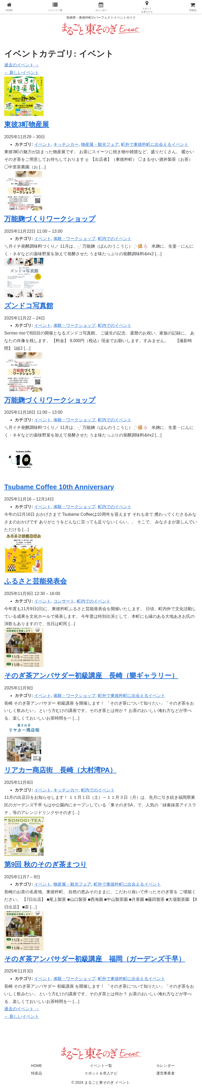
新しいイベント (21, 72)
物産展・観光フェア (100, 144)
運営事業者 (165, 1073)
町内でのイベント (115, 238)
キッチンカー (66, 144)
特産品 (36, 1073)
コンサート (63, 601)
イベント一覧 (101, 1066)
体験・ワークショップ (74, 238)
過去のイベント (21, 65)
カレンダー (165, 1066)
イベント (42, 144)
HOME (36, 1066)
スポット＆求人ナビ (101, 1073)
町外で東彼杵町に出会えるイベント (154, 144)
